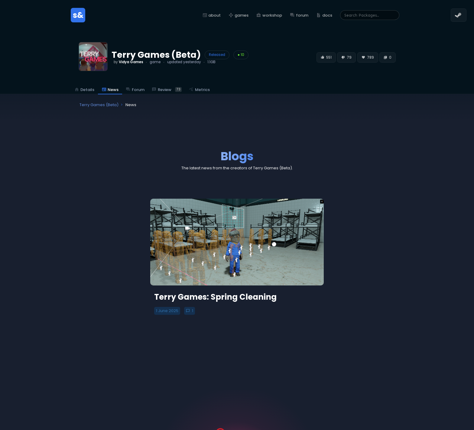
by (128, 62)
